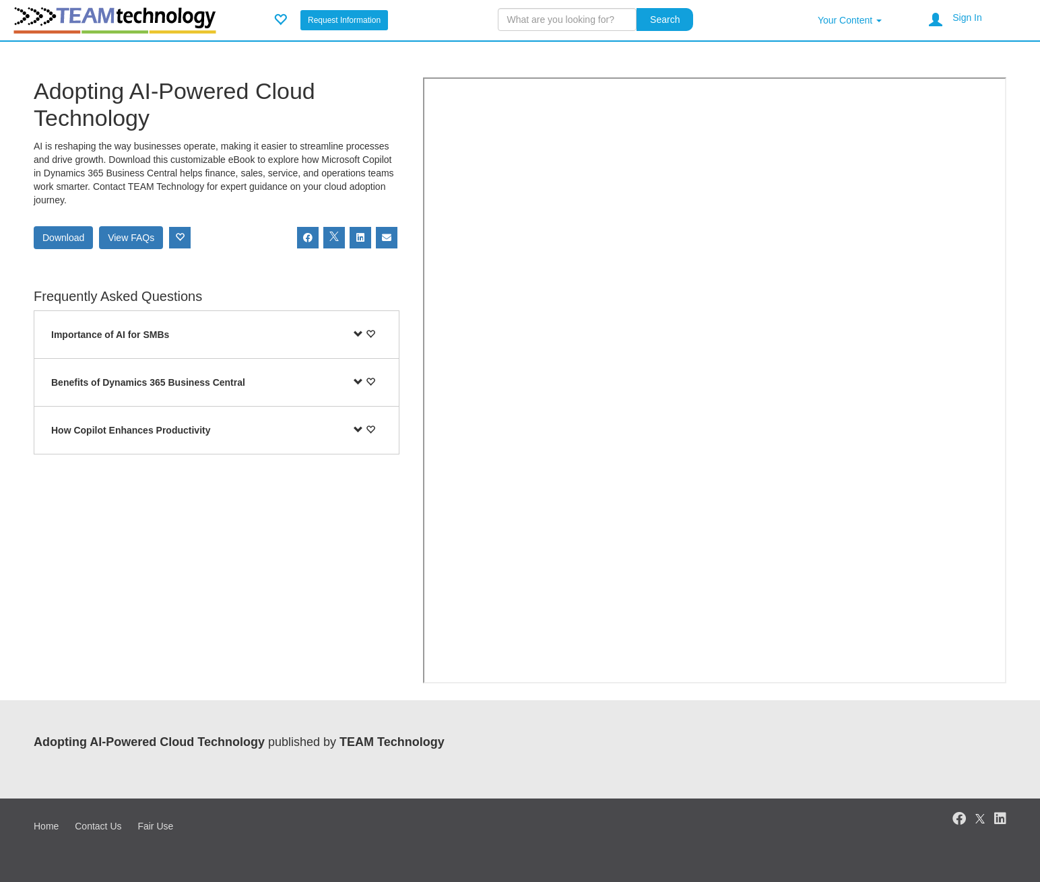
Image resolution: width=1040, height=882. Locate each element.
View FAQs (131, 237)
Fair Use (155, 826)
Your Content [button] (850, 20)
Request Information (344, 20)
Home (46, 826)
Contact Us (98, 826)
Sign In (967, 17)
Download (63, 237)
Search (665, 19)
